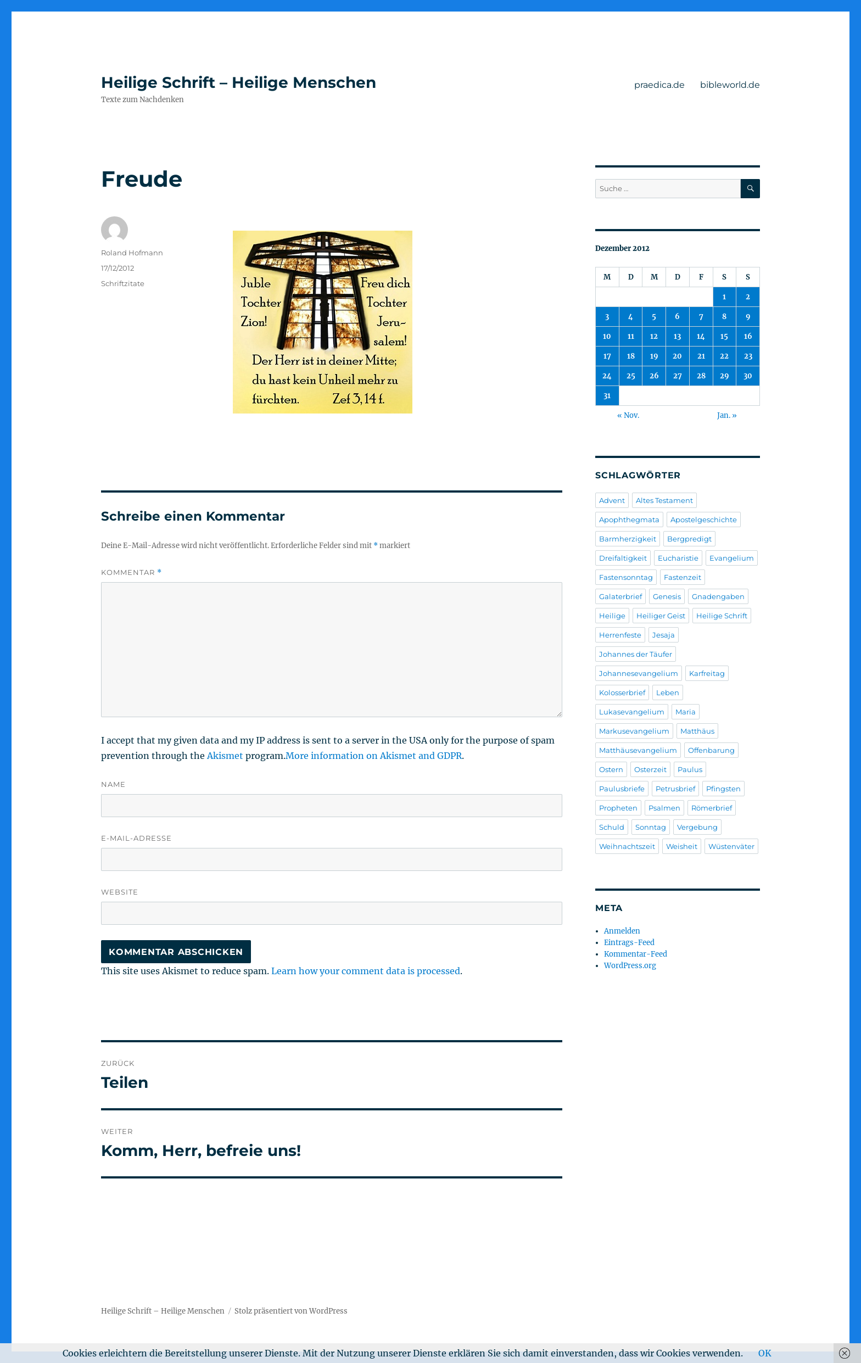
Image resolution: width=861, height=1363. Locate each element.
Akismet (225, 755)
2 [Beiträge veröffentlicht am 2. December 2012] (748, 296)
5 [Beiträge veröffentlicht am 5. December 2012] (654, 316)
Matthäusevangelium (638, 750)
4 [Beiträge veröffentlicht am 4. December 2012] (630, 316)
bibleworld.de (730, 85)
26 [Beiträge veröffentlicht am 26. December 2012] (654, 376)
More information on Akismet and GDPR (374, 755)
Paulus (690, 769)
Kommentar (131, 572)
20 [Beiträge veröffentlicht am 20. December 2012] (677, 356)
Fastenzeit (682, 577)
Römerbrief (711, 807)
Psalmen (664, 807)
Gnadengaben (718, 596)
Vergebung (697, 827)
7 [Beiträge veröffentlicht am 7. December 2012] (701, 316)
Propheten (618, 807)
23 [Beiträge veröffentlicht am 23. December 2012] (748, 356)
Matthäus (697, 731)
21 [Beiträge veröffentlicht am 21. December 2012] (701, 356)
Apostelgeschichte (703, 519)
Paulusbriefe (622, 788)
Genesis (667, 596)
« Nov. (628, 415)
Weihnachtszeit (627, 846)
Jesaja (663, 634)
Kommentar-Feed (635, 954)
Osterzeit (650, 769)
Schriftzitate (122, 283)
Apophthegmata (629, 519)
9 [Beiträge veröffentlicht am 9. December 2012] (748, 316)
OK (764, 1353)
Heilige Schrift (721, 615)
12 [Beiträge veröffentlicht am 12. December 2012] (654, 336)
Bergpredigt (689, 538)
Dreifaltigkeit (623, 558)
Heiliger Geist (660, 615)
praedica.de (659, 85)
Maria (685, 711)
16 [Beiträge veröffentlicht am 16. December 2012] (748, 336)
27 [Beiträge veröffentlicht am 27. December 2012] (677, 376)
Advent (612, 500)
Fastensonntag (626, 577)
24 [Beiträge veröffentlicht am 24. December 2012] (607, 376)
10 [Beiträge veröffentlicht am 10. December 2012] (607, 336)
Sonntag (650, 827)
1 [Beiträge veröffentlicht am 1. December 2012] (724, 296)
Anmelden (622, 931)
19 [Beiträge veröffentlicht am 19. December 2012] (654, 356)
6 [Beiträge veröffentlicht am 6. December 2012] (677, 316)
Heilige (612, 615)
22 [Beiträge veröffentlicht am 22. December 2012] (724, 356)
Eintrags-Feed (629, 942)
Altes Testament (664, 500)
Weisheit (681, 846)
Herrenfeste (620, 634)
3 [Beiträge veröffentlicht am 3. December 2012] (607, 316)
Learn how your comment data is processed (365, 970)
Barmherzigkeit (627, 538)
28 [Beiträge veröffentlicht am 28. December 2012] (701, 376)
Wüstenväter (731, 846)
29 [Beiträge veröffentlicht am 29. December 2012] (724, 376)
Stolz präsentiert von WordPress (291, 1311)
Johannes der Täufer (635, 654)
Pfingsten (723, 788)
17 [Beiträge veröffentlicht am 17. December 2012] (607, 356)
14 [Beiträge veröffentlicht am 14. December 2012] (701, 336)
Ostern (611, 769)
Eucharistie (678, 558)
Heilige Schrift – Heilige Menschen (238, 82)
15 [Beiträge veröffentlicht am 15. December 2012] (724, 336)
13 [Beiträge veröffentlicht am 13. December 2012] (677, 336)
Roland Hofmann (132, 252)
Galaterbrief (620, 596)
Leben (667, 692)
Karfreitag (707, 673)
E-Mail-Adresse (136, 838)
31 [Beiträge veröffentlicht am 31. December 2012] (607, 395)
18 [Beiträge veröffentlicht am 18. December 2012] (631, 356)
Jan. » (727, 415)
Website (119, 891)
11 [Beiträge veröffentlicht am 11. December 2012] (631, 336)
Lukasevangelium (631, 711)
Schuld (611, 827)
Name (113, 784)
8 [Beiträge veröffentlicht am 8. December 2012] (724, 316)
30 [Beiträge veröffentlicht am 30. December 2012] (747, 376)
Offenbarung (711, 750)
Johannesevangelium (638, 673)
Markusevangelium (634, 731)
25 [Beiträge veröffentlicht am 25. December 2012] (631, 376)
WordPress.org (630, 965)
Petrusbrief (675, 788)
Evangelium (731, 558)
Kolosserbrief (622, 692)
